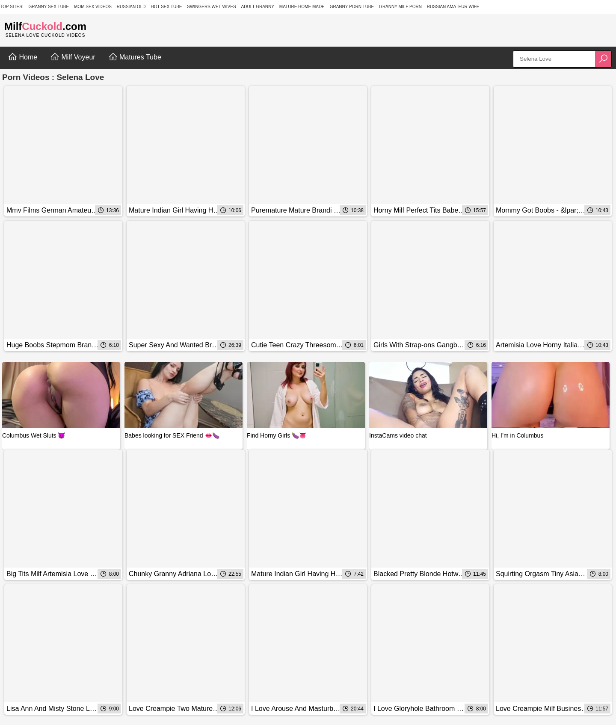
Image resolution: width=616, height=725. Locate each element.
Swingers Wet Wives (211, 6)
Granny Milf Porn (400, 6)
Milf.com (45, 26)
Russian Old (131, 6)
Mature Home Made (302, 6)
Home (22, 57)
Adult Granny (257, 6)
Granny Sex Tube (49, 6)
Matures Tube (134, 57)
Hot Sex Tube (166, 6)
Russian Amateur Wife (453, 6)
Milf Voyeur (72, 57)
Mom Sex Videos (93, 6)
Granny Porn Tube (352, 6)
